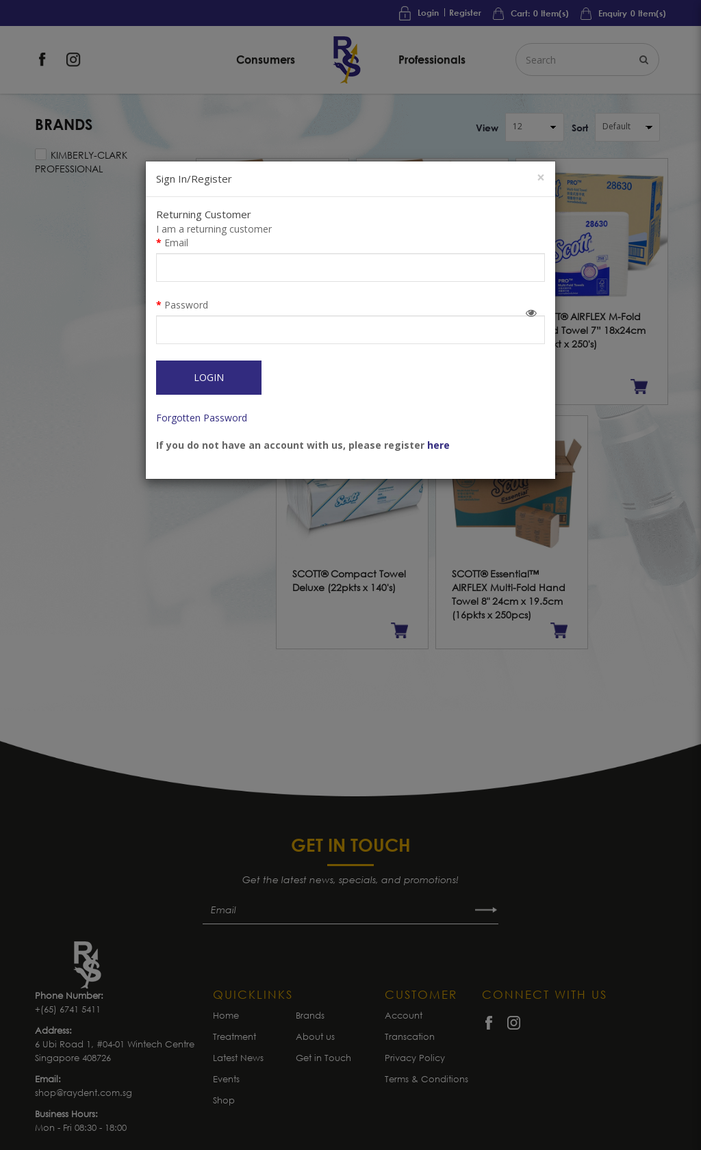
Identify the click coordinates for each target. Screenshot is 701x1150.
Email (176, 242)
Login (209, 377)
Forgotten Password (201, 417)
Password (186, 304)
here (438, 445)
